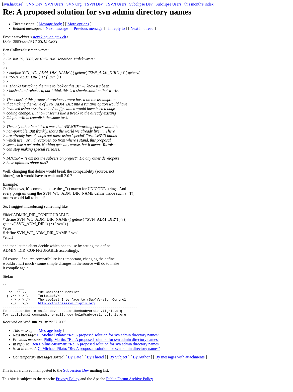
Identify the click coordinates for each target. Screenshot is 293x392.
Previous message (88, 28)
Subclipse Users (168, 4)
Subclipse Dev (141, 4)
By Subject (118, 364)
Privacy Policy (68, 385)
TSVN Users (116, 4)
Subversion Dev (76, 377)
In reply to (116, 28)
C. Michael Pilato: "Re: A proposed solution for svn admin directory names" (98, 342)
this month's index (199, 4)
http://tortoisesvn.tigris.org (66, 307)
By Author (141, 364)
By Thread (95, 364)
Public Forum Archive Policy (129, 385)
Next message (57, 28)
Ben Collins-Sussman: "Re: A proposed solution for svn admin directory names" (96, 351)
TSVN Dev (94, 4)
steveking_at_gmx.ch (49, 37)
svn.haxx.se (12, 4)
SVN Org (74, 4)
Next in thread (142, 28)
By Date (74, 364)
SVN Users (54, 4)
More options (78, 24)
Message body (50, 24)
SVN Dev (34, 4)
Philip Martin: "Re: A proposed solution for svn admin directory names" (101, 346)
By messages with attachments (180, 364)
